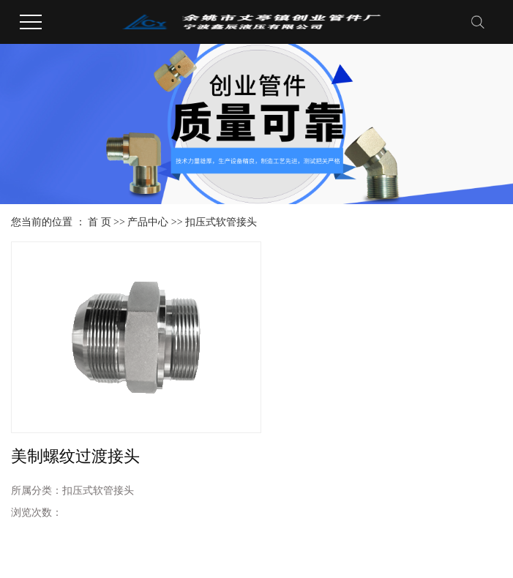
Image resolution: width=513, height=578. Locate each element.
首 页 (99, 222)
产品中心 (147, 222)
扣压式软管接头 (221, 222)
